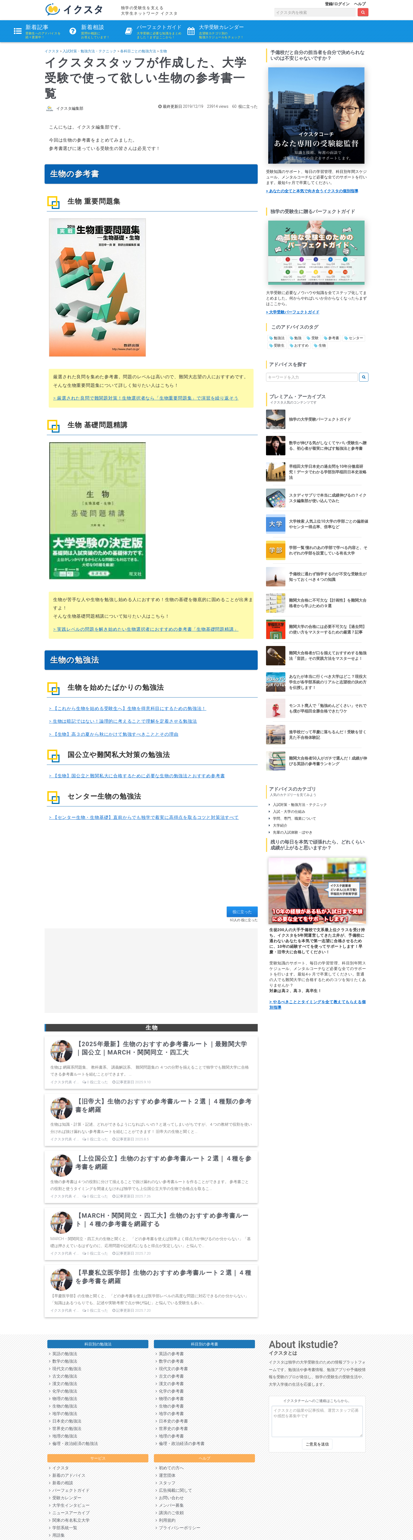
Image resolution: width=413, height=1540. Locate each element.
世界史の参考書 (172, 1428)
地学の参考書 (170, 1413)
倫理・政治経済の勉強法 (73, 1443)
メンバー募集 (170, 1505)
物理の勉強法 (63, 1398)
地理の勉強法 (63, 1436)
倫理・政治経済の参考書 (180, 1443)
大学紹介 (278, 825)
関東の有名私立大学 (69, 1520)
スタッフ (165, 1482)
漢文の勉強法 (63, 1383)
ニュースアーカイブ (69, 1512)
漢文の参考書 (170, 1383)
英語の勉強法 (63, 1353)
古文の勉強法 (63, 1376)
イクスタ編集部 (69, 108)
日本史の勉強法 (65, 1421)
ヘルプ (360, 4)
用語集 (57, 1535)
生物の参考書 (170, 1406)
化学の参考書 (170, 1391)
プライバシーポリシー (178, 1527)
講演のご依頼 (170, 1512)
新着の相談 (61, 1482)
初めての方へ (170, 1467)
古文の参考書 (170, 1376)
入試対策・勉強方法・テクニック (90, 51)
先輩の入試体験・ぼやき (291, 832)
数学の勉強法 (63, 1361)
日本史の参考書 (172, 1421)
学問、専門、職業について (292, 818)
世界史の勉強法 (65, 1428)
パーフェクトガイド (69, 1490)
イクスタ (52, 51)
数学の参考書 (170, 1361)
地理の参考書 (170, 1436)
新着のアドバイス (67, 1475)
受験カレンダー (65, 1497)
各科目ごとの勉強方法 (138, 51)
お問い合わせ (170, 1497)
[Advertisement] (151, 867)
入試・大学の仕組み (287, 811)
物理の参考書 (170, 1398)
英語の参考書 (170, 1353)
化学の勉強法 (63, 1391)
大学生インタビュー (69, 1505)
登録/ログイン (337, 4)
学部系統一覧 (63, 1527)
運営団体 (165, 1475)
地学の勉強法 (63, 1413)
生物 (163, 51)
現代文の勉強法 (65, 1368)
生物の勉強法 (63, 1406)
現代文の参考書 (172, 1368)
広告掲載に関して (174, 1490)
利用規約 (165, 1520)
